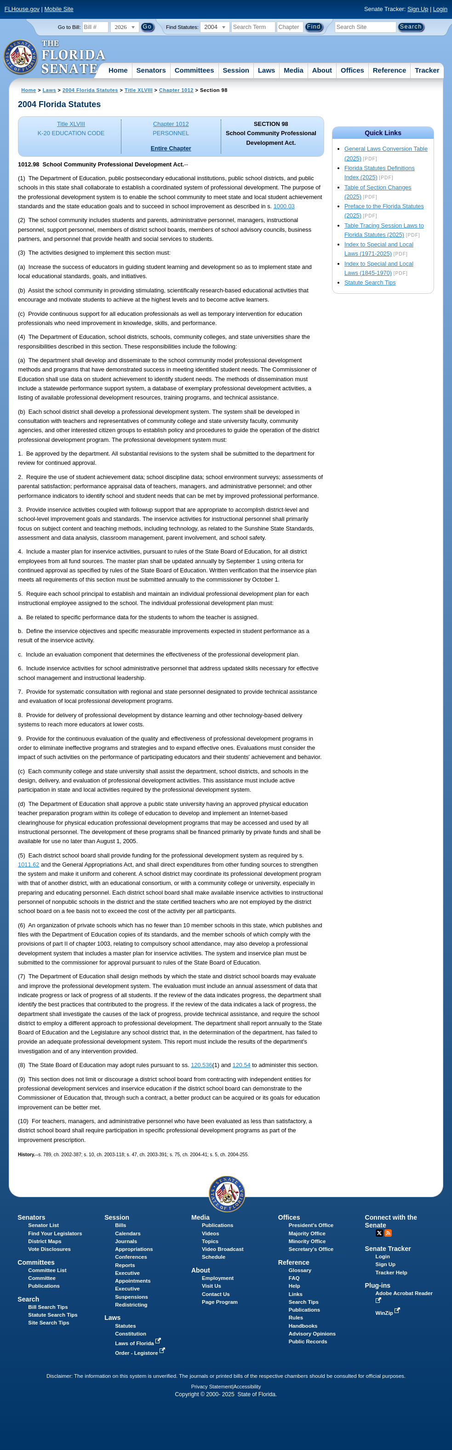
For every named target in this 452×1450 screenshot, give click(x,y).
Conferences (131, 1257)
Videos (210, 1233)
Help (294, 1286)
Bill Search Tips (48, 1307)
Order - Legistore (141, 1353)
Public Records (308, 1341)
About (322, 70)
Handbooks (303, 1326)
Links (296, 1294)
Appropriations (134, 1249)
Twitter (379, 1233)
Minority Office (307, 1241)
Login (440, 9)
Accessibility (247, 1386)
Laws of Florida (139, 1343)
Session (236, 70)
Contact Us (216, 1294)
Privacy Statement (211, 1386)
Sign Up (418, 9)
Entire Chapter (171, 148)
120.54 (242, 1065)
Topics (210, 1241)
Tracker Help (391, 1272)
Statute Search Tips (370, 282)
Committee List (47, 1270)
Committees (194, 70)
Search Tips (304, 1302)
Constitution (130, 1333)
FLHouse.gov (22, 9)
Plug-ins (378, 1285)
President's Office (311, 1225)
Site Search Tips (48, 1322)
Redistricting (131, 1304)
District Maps (44, 1241)
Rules (296, 1317)
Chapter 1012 (176, 90)
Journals (126, 1241)
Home (118, 70)
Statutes (125, 1326)
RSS (388, 1233)
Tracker (427, 70)
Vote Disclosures (49, 1249)
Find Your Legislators (55, 1233)
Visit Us (211, 1286)
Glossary (300, 1270)
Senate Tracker (388, 1248)
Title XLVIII (139, 90)
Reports (125, 1265)
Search (28, 1299)
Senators (151, 70)
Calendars (128, 1233)
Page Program (220, 1302)
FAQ (294, 1278)
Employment (218, 1278)
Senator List (43, 1225)
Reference (389, 70)
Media (293, 70)
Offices (352, 70)
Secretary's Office (311, 1249)
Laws (266, 70)
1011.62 (28, 864)
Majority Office (307, 1233)
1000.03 (284, 206)
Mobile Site (58, 9)
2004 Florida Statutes (90, 90)
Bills (120, 1225)
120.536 (201, 1065)
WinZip (389, 1313)
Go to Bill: (69, 27)
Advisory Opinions (312, 1333)
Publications (217, 1225)
